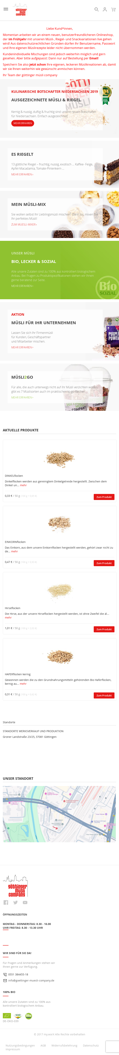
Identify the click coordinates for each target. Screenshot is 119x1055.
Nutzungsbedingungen (20, 1045)
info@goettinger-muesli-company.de (31, 980)
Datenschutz (91, 1045)
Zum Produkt (104, 497)
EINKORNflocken (15, 542)
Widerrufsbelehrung (64, 1045)
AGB (43, 1045)
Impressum (13, 1049)
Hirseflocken (12, 608)
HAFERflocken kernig (18, 674)
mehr (23, 485)
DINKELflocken (14, 476)
